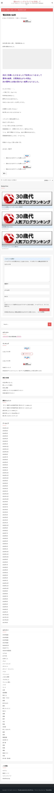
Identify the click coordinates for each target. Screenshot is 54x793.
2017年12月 (5, 614)
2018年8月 (5, 593)
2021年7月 (5, 506)
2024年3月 (5, 438)
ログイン (5, 770)
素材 (4, 731)
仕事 (4, 689)
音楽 (4, 755)
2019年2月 (5, 577)
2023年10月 (5, 451)
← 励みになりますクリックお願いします (16, 157)
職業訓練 (5, 737)
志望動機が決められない (7, 226)
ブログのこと (6, 679)
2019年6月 (5, 567)
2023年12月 (5, 446)
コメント (7, 264)
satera (4, 18)
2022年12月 (5, 472)
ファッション (6, 674)
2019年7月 (5, 564)
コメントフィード (7, 775)
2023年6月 (5, 459)
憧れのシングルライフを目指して (27, 2)
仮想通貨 (5, 692)
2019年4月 (5, 572)
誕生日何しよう (6, 410)
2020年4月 (5, 540)
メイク (4, 684)
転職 (17, 18)
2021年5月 (5, 511)
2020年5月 (5, 538)
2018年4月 (5, 603)
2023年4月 (5, 462)
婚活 (4, 705)
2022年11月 (5, 475)
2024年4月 (5, 435)
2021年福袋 (5, 642)
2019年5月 (5, 569)
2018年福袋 (5, 634)
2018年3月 (5, 606)
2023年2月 (5, 467)
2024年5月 (5, 433)
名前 (6, 283)
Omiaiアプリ (6, 647)
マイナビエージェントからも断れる (10, 246)
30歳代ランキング (7, 367)
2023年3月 (5, 464)
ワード (4, 687)
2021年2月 (5, 519)
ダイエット (5, 666)
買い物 (4, 742)
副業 (4, 700)
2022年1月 (5, 490)
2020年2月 (5, 546)
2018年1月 (5, 611)
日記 (4, 721)
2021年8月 (5, 504)
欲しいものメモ (6, 729)
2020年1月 (5, 548)
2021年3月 (5, 517)
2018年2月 (5, 609)
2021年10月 (5, 498)
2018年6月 (5, 598)
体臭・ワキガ (6, 697)
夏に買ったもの (6, 415)
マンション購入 (6, 681)
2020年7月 (5, 532)
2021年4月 (5, 514)
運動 (4, 750)
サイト (6, 296)
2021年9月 (5, 501)
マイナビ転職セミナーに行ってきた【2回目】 (12, 206)
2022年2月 (5, 488)
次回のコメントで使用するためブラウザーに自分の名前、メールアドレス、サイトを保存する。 (26, 305)
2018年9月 (5, 590)
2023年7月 (5, 456)
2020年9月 (5, 527)
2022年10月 (5, 477)
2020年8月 (5, 530)
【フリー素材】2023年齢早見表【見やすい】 (14, 405)
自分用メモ (5, 739)
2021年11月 (5, 496)
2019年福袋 (5, 637)
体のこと (5, 695)
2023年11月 (5, 448)
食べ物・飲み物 (6, 758)
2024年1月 (5, 443)
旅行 (4, 718)
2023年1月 (5, 469)
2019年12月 (5, 551)
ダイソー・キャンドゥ (8, 668)
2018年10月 (5, 588)
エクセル (5, 652)
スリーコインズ (6, 663)
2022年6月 (5, 480)
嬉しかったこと (6, 708)
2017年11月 (5, 617)
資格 (4, 744)
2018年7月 (5, 596)
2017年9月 (5, 622)
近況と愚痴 (5, 387)
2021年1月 (5, 522)
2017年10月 (5, 619)
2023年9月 (5, 454)
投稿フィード (6, 773)
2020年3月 (5, 543)
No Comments (24, 18)
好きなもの (5, 702)
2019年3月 (5, 575)
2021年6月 (5, 509)
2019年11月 (5, 554)
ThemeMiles (49, 789)
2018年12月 (5, 582)
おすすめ (5, 655)
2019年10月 (5, 556)
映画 (4, 723)
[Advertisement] (27, 61)
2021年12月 (5, 493)
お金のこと (5, 658)
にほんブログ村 (6, 351)
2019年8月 (5, 561)
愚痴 (4, 716)
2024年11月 (5, 427)
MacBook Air (6, 645)
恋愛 (4, 713)
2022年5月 (5, 483)
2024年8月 (5, 430)
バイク (4, 671)
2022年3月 (5, 485)
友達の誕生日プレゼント (9, 392)
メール (6, 289)
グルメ (4, 660)
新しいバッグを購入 (7, 384)
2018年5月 (5, 601)
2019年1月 (5, 580)
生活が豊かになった (7, 382)
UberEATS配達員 (7, 650)
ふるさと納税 (6, 676)
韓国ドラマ (5, 752)
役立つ (4, 710)
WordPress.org (6, 778)
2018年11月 (5, 585)
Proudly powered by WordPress (25, 789)
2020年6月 (5, 535)
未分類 (4, 726)
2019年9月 (5, 559)
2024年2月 (5, 440)
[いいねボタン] (4, 173)
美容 (4, 734)
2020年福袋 (5, 639)
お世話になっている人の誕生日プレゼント (13, 390)
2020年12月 (5, 525)
